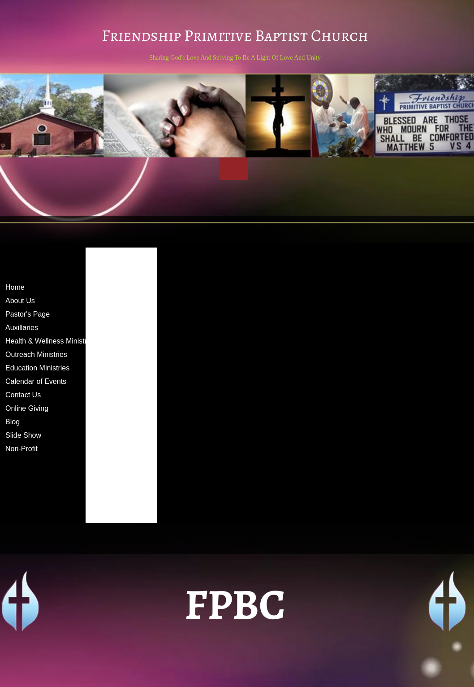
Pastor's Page (27, 314)
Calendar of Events (35, 381)
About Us (20, 300)
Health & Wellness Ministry (47, 341)
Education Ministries (37, 368)
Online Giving (26, 408)
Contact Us (23, 395)
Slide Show (23, 435)
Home (15, 287)
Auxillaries (21, 327)
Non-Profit (21, 448)
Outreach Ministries (36, 354)
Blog (12, 422)
